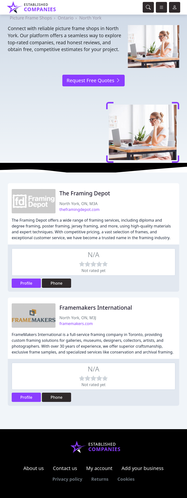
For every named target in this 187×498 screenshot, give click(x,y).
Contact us (65, 468)
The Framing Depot (84, 193)
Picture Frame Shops (31, 18)
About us (33, 468)
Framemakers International (95, 307)
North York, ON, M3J (77, 317)
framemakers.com (76, 323)
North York (90, 18)
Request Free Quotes (93, 80)
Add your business (143, 468)
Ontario (66, 18)
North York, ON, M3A (78, 203)
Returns (100, 479)
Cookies (125, 479)
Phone (57, 283)
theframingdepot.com (79, 209)
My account (99, 468)
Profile (26, 283)
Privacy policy (67, 479)
